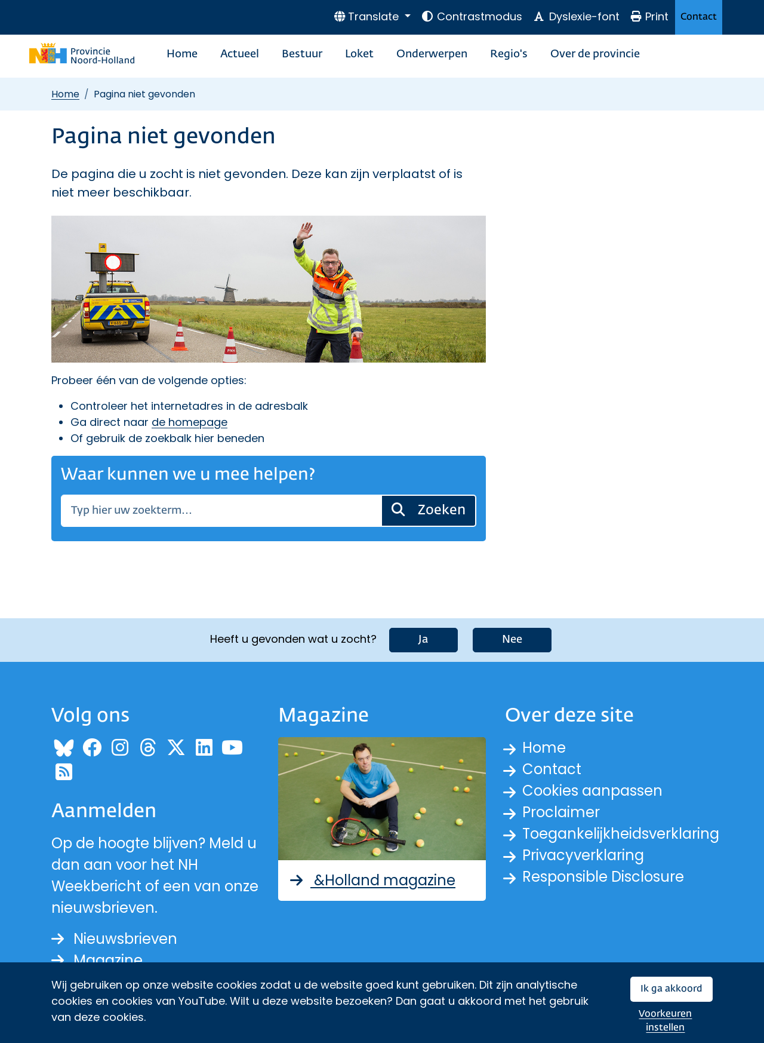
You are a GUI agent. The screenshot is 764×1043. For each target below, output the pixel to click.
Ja (423, 639)
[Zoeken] (221, 511)
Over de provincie (595, 54)
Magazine (97, 960)
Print (649, 16)
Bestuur (302, 54)
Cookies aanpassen (592, 790)
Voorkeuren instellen (665, 1021)
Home (182, 54)
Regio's (509, 54)
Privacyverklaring (583, 855)
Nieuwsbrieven (114, 939)
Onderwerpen (431, 54)
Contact (698, 17)
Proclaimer (561, 812)
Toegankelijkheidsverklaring (620, 833)
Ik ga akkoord (671, 988)
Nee (512, 639)
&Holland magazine (371, 880)
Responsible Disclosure (603, 876)
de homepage (189, 422)
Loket (359, 54)
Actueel (239, 54)
